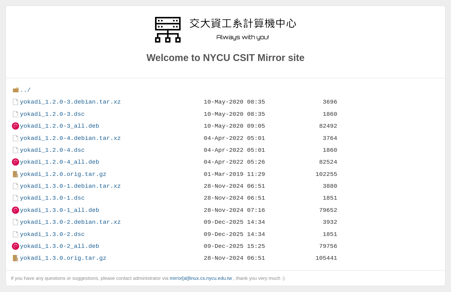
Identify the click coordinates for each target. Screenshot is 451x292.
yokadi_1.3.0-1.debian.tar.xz (70, 186)
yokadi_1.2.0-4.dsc (52, 150)
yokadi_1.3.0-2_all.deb (59, 246)
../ (25, 90)
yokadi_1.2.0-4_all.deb (59, 162)
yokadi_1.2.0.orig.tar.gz (63, 174)
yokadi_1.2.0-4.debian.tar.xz (70, 138)
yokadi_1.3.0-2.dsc (52, 234)
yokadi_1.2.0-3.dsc (52, 114)
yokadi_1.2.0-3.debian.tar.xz (70, 102)
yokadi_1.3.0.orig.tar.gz (63, 258)
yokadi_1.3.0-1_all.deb (59, 210)
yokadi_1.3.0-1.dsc (52, 198)
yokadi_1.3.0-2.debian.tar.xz (70, 222)
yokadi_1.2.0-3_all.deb (59, 126)
